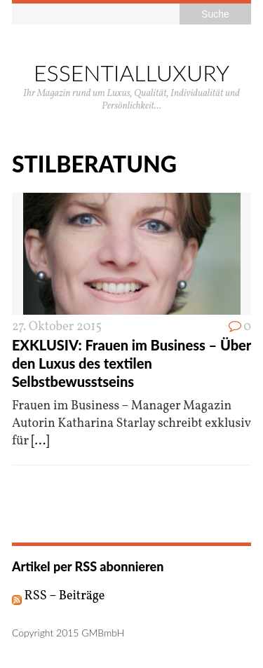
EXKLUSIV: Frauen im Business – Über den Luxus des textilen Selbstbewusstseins (131, 363)
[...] (40, 441)
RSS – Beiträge (58, 596)
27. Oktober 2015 (57, 327)
